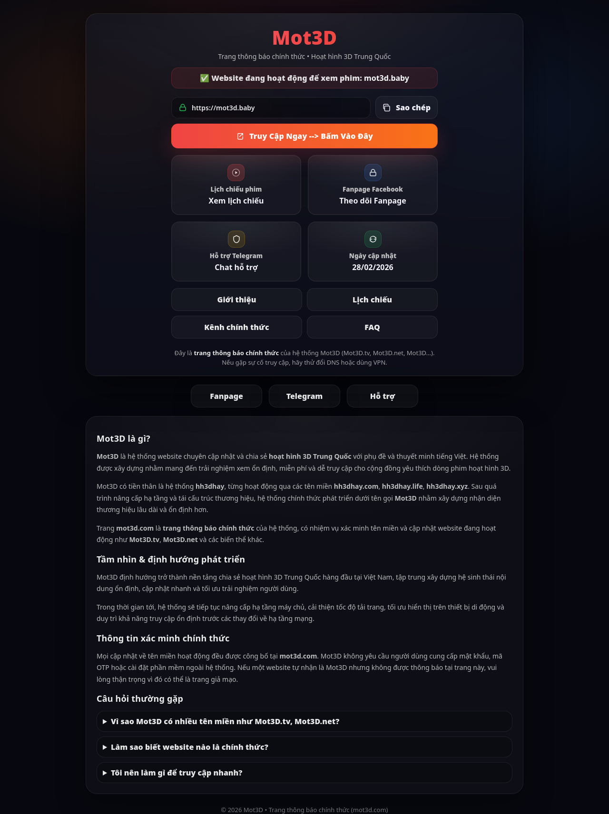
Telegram (304, 396)
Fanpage (226, 396)
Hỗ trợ (382, 396)
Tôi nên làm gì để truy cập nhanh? (176, 772)
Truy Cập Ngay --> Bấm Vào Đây (304, 136)
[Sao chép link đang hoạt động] (406, 107)
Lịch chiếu (372, 299)
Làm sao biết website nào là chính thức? (189, 747)
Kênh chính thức (236, 327)
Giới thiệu (236, 299)
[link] (236, 185)
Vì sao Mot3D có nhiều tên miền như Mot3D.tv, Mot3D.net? (225, 721)
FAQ (372, 327)
